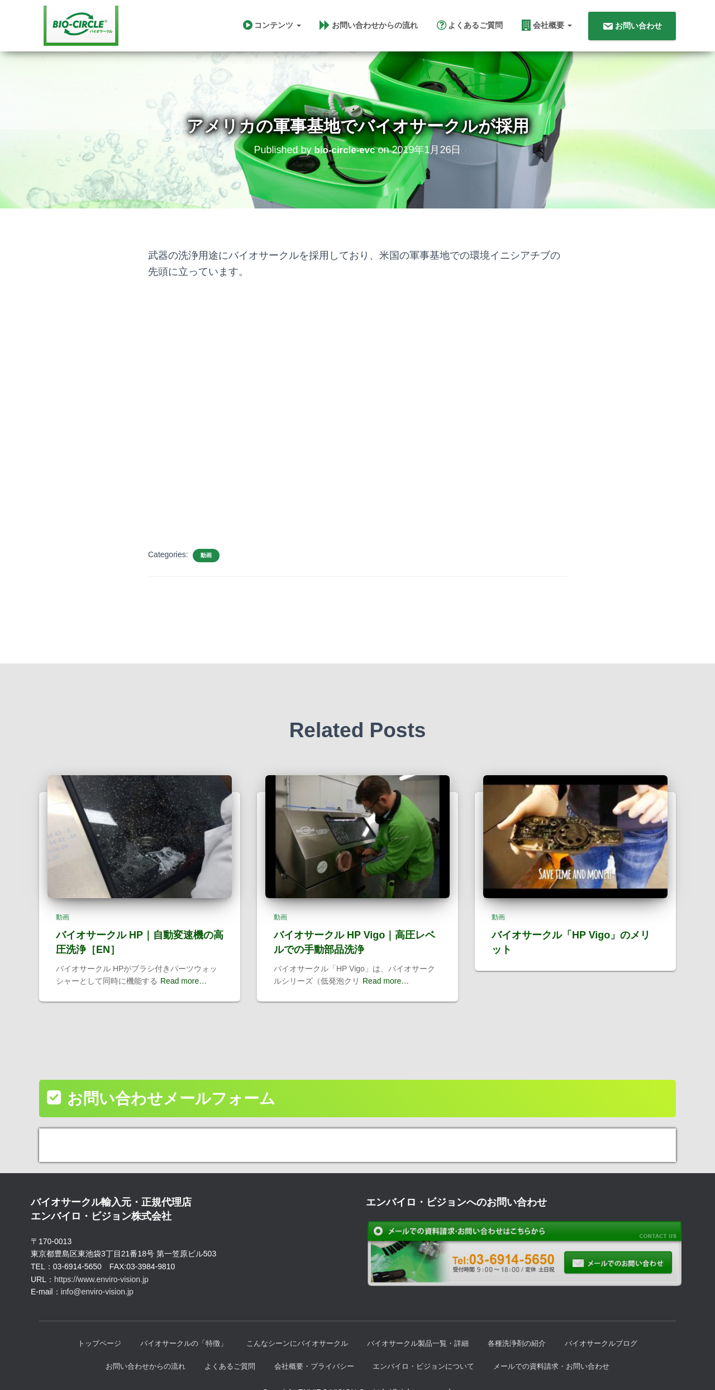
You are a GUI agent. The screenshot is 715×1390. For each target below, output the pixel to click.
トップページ (83, 1320)
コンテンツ (272, 27)
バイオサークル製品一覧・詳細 (421, 1320)
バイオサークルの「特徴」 (173, 1320)
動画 (206, 562)
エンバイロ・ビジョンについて (427, 1343)
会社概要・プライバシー (311, 1343)
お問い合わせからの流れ (369, 27)
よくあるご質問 (470, 27)
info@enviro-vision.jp (97, 1267)
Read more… (183, 956)
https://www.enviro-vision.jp (101, 1255)
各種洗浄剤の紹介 (526, 1320)
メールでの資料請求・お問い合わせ (563, 1343)
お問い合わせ (632, 28)
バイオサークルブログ (616, 1320)
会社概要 (547, 27)
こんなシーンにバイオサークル (293, 1320)
